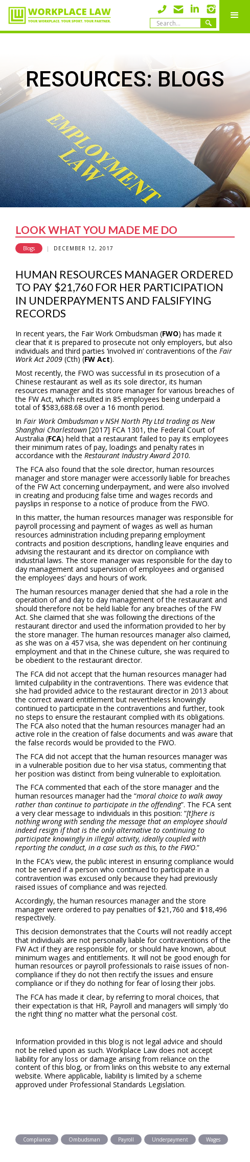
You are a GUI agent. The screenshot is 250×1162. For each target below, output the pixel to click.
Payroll (126, 1139)
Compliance (37, 1139)
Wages (213, 1139)
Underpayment (170, 1139)
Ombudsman (84, 1139)
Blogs (29, 248)
